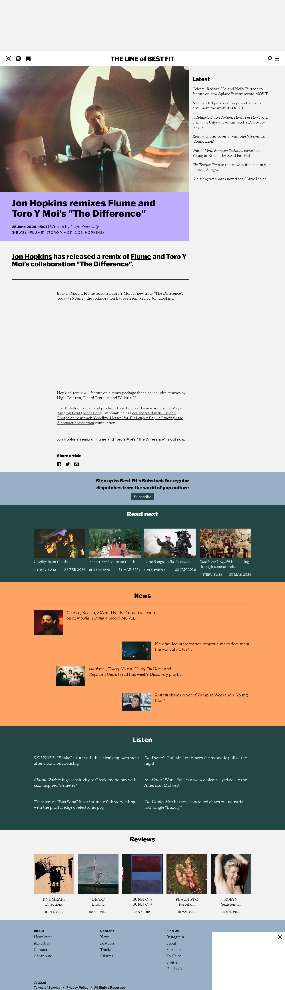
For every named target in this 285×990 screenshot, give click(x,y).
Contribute (43, 956)
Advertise (42, 943)
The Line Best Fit (142, 58)
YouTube (173, 956)
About (39, 931)
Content (107, 931)
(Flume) (36, 232)
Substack (173, 949)
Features (107, 943)
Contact (40, 949)
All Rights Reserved (109, 987)
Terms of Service (47, 987)
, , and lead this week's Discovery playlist (230, 122)
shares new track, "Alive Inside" (230, 179)
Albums (106, 956)
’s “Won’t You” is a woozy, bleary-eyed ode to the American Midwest (195, 782)
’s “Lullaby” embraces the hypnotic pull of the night (195, 760)
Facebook (174, 969)
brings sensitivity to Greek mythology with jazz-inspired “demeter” (85, 782)
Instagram (175, 937)
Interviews (45, 569)
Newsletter (43, 937)
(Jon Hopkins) (89, 232)
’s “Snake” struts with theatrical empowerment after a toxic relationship (86, 760)
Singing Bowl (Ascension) (79, 413)
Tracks (106, 949)
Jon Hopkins (32, 256)
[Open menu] (277, 59)
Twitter (172, 962)
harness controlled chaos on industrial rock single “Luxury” (194, 804)
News (19, 232)
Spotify (172, 943)
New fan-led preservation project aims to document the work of (226, 106)
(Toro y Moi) (60, 232)
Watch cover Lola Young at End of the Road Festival (227, 153)
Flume (141, 256)
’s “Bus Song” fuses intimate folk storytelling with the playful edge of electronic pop (84, 804)
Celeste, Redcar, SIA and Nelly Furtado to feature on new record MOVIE (230, 92)
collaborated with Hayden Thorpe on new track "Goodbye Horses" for (120, 418)
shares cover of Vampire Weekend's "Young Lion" (228, 139)
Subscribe (142, 496)
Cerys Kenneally (85, 227)
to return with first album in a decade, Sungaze (231, 167)
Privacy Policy (77, 987)
